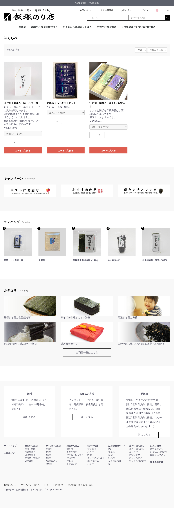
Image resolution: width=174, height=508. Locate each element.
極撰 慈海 (30, 449)
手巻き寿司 (72, 452)
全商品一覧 (9, 453)
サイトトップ (10, 446)
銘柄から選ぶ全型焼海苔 (44, 27)
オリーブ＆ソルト (96, 458)
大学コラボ (134, 455)
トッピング (72, 463)
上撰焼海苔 (30, 455)
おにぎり (71, 458)
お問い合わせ (10, 485)
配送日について (157, 455)
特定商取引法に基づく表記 (80, 485)
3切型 (48, 452)
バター (90, 463)
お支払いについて (158, 452)
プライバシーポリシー (31, 485)
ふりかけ (133, 452)
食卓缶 (111, 452)
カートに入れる (22, 150)
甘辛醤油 (91, 449)
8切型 (48, 458)
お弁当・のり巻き (75, 455)
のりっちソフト (136, 458)
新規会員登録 (156, 462)
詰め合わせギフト (116, 446)
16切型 (49, 463)
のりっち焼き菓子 (137, 460)
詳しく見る (29, 417)
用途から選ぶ (73, 446)
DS (109, 449)
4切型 (48, 455)
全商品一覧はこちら (87, 352)
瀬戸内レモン (93, 460)
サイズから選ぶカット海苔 (77, 27)
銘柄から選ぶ (31, 446)
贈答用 (70, 449)
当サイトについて (54, 485)
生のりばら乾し (136, 446)
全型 (110, 455)
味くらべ (11, 38)
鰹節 (89, 455)
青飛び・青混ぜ (32, 458)
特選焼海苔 (30, 452)
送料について (156, 449)
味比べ (111, 458)
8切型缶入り (52, 460)
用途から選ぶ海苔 (106, 27)
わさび (90, 452)
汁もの (70, 460)
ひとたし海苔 (114, 460)
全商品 (22, 27)
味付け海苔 (92, 446)
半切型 (49, 449)
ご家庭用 (29, 460)
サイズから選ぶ (53, 446)
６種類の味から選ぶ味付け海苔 (138, 27)
